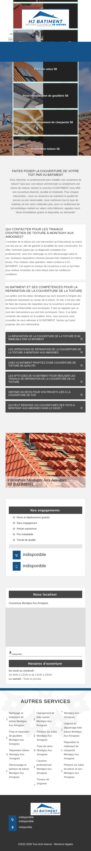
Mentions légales (63, 844)
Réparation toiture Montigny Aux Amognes (17, 754)
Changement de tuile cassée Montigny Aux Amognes (44, 719)
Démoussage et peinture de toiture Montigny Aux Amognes (17, 771)
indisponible (34, 554)
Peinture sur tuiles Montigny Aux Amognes (45, 735)
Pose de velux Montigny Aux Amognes (43, 750)
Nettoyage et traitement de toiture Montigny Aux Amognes (16, 719)
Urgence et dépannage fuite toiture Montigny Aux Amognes (71, 729)
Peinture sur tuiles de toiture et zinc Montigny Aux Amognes (72, 771)
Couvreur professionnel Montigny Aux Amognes (43, 766)
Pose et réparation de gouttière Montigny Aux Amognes (17, 737)
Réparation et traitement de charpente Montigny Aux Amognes (70, 750)
